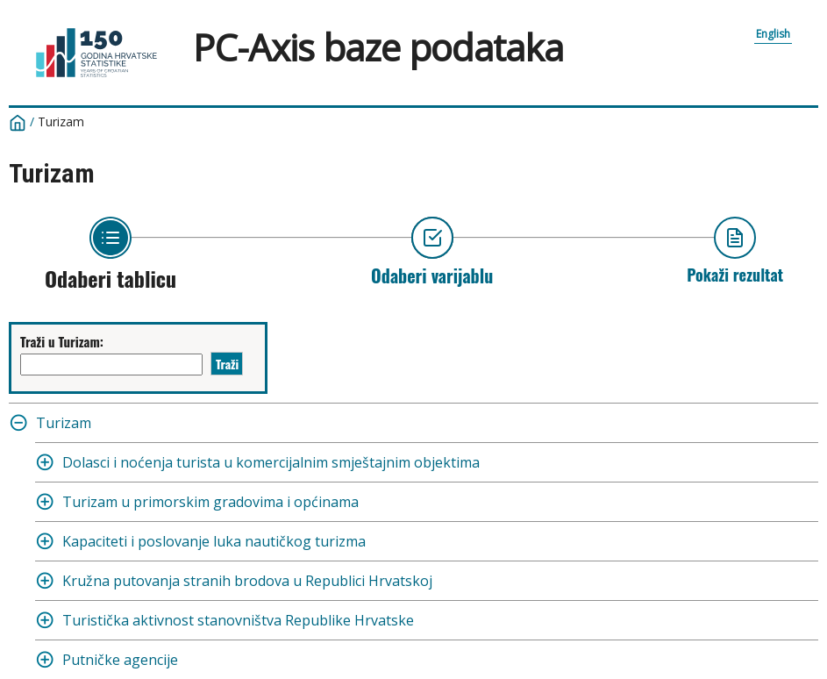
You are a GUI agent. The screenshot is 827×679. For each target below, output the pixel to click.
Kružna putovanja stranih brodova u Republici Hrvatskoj (247, 580)
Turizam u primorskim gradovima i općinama (210, 501)
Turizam (61, 121)
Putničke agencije (120, 659)
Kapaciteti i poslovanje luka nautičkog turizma (214, 541)
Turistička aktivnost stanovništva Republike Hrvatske (238, 620)
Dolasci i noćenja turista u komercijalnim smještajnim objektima (271, 462)
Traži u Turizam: (61, 341)
